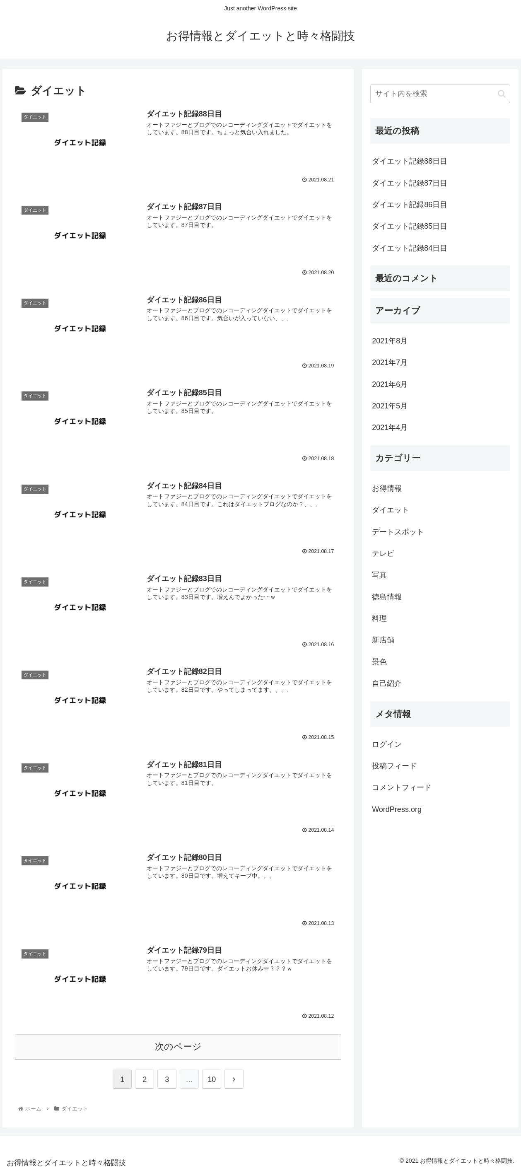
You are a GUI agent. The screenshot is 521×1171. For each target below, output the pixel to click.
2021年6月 (390, 384)
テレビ (383, 553)
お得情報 (387, 488)
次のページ (178, 1045)
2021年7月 (390, 362)
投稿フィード (394, 766)
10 (211, 1078)
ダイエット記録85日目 (409, 226)
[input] (440, 94)
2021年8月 (390, 341)
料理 (379, 618)
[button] (501, 94)
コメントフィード (402, 787)
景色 (379, 662)
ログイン (387, 744)
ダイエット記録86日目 (409, 204)
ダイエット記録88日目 (409, 161)
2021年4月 (390, 427)
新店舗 (383, 640)
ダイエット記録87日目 (409, 183)
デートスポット (398, 532)
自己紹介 (387, 683)
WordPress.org (397, 809)
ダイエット (390, 510)
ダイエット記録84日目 (409, 248)
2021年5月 (390, 406)
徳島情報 (387, 597)
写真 (379, 575)
